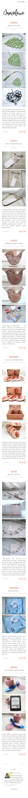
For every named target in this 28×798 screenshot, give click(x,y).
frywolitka (14, 22)
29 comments (5, 347)
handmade (13, 140)
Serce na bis (14, 26)
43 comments (5, 231)
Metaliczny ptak (14, 243)
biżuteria (14, 471)
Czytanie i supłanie (14, 670)
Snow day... (13, 591)
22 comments (5, 131)
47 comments (5, 754)
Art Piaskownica (14, 356)
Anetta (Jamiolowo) (17, 773)
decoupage (14, 240)
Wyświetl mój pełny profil (9, 785)
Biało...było (14, 474)
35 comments (5, 578)
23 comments (5, 462)
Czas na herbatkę (14, 360)
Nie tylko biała (14, 144)
